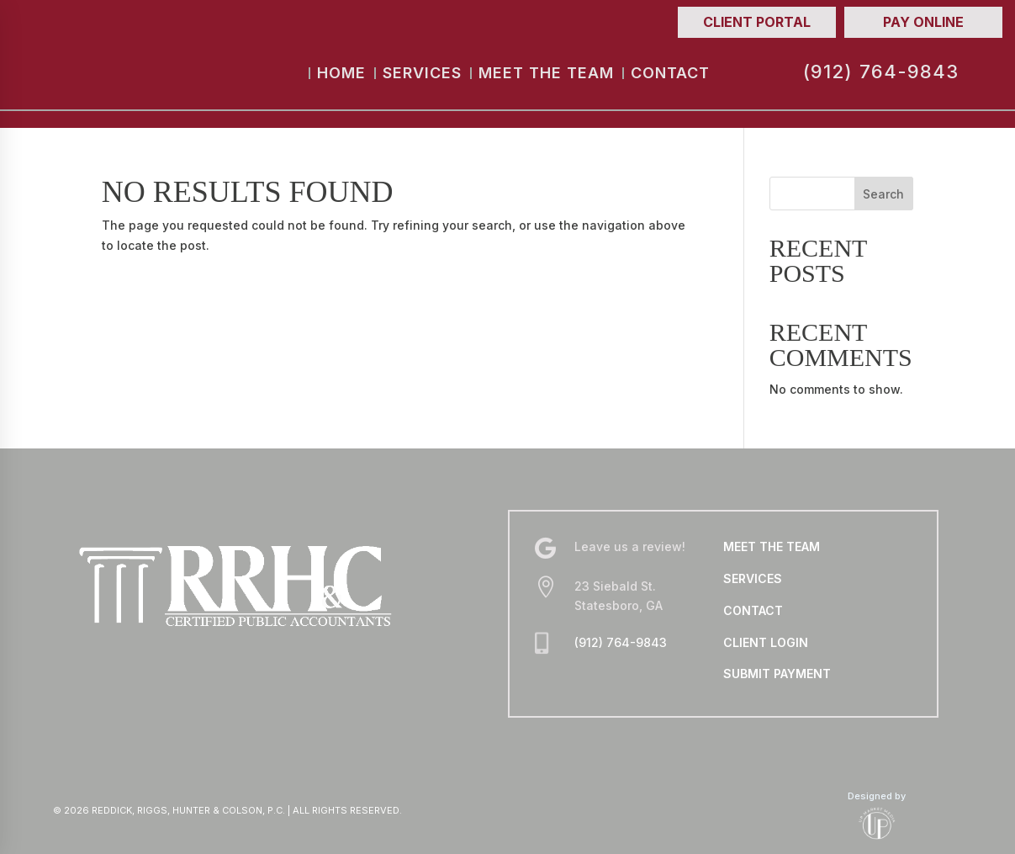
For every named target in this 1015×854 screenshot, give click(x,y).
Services (422, 73)
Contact (670, 73)
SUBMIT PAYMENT (777, 673)
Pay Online (923, 21)
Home (341, 73)
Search (883, 194)
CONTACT (753, 610)
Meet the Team (546, 73)
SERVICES (752, 578)
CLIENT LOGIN (765, 642)
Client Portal (757, 21)
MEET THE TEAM (771, 546)
